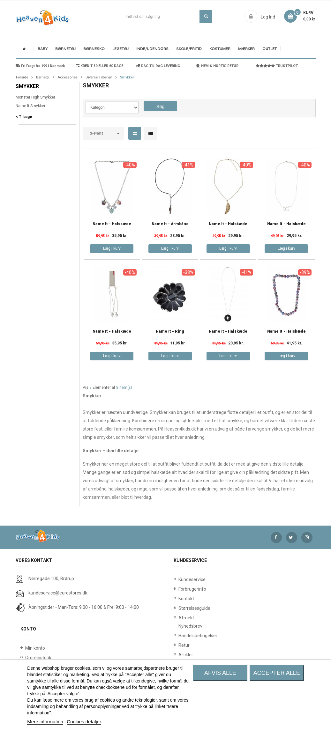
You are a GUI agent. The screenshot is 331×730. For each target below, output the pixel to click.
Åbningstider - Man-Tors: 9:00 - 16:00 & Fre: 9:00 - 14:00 (83, 607)
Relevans (95, 133)
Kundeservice (182, 579)
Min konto (35, 648)
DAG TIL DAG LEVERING (158, 66)
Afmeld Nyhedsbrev (182, 622)
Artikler (182, 654)
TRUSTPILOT (277, 66)
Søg (206, 16)
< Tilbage (24, 116)
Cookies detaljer (84, 721)
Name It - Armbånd (170, 224)
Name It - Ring (170, 331)
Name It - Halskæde (112, 224)
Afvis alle (220, 673)
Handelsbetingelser (182, 635)
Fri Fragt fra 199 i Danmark (40, 66)
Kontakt (182, 598)
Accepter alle (276, 673)
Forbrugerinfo (182, 589)
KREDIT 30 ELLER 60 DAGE (99, 66)
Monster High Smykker (35, 97)
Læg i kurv (112, 248)
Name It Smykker (30, 106)
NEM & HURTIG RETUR (217, 66)
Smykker (27, 86)
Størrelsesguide (182, 608)
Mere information (45, 721)
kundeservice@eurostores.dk (57, 592)
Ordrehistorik (38, 657)
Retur (182, 645)
